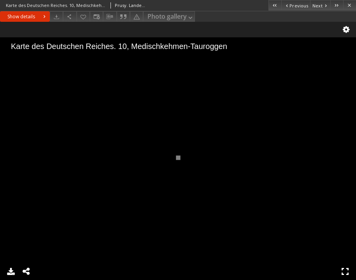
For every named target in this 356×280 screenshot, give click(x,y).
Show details (27, 16)
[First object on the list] (274, 5)
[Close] (349, 5)
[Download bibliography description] (109, 16)
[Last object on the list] (336, 5)
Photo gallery (170, 17)
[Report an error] (136, 16)
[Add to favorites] (83, 16)
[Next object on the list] (320, 5)
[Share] (69, 16)
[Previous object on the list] (295, 5)
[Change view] (96, 16)
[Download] (56, 16)
